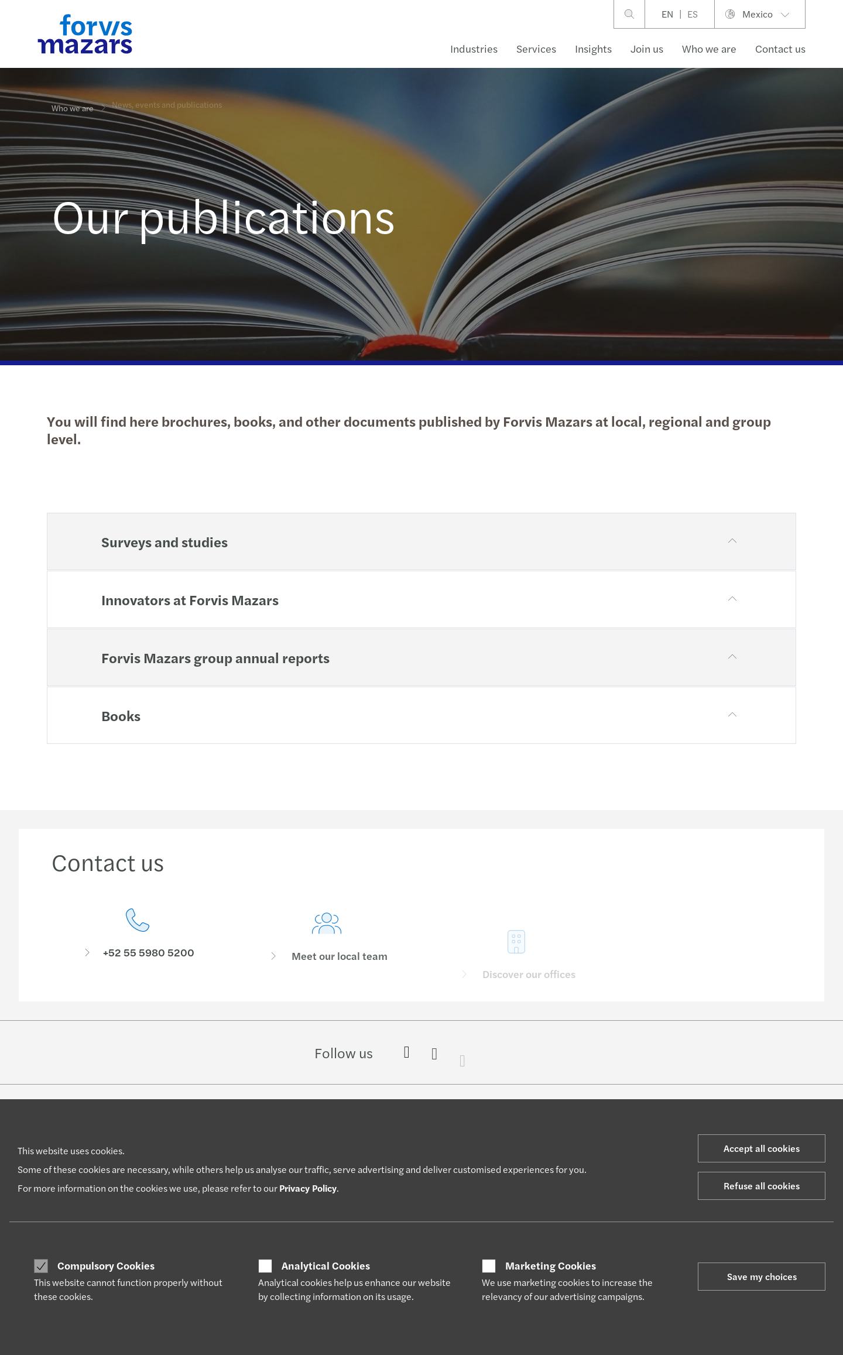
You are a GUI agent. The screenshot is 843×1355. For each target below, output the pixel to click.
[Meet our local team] (327, 955)
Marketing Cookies (550, 1265)
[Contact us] (137, 937)
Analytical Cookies (326, 1265)
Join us (646, 48)
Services (536, 48)
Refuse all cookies (762, 1185)
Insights (593, 48)
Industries (474, 48)
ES (692, 13)
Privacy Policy (308, 1188)
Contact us (780, 48)
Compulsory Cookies (106, 1265)
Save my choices (762, 1276)
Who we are (709, 48)
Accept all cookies (762, 1148)
